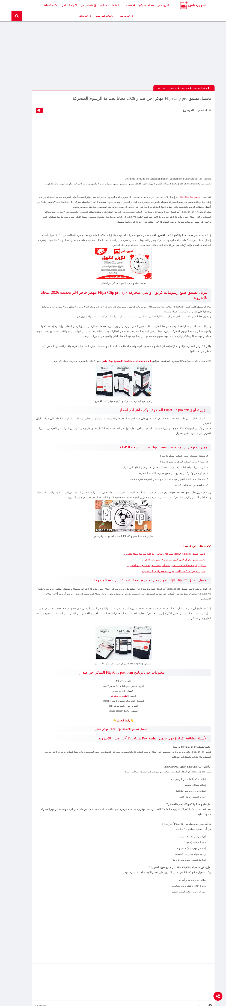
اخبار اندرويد (30, 95)
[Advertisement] (142, 51)
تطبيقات (139, 5)
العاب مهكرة (155, 5)
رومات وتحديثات (54, 138)
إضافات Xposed (54, 101)
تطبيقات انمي (97, 5)
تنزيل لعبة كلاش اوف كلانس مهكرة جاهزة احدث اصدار (33, 285)
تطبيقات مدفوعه (138, 729)
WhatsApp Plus (60, 5)
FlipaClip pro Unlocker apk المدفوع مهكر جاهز (125, 384)
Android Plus (199, 5)
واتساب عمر (42, 5)
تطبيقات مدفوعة (171, 80)
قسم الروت (56, 144)
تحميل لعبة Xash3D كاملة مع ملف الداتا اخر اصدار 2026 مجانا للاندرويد (34, 73)
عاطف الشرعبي (201, 80)
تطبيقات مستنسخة (27, 126)
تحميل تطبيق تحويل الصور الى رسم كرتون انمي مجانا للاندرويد (171, 593)
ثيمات (33, 132)
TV (34, 144)
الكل (60, 95)
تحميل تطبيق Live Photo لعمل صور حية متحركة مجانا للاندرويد (171, 604)
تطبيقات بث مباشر (119, 5)
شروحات (32, 138)
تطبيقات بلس (29, 120)
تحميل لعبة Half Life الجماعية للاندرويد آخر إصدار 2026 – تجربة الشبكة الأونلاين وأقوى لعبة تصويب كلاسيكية (34, 174)
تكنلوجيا (58, 132)
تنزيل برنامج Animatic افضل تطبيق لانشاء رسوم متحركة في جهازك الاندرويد (165, 599)
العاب (33, 101)
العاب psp (31, 107)
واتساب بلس (78, 5)
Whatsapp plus (55, 150)
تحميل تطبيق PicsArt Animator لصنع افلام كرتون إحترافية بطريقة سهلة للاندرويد (162, 587)
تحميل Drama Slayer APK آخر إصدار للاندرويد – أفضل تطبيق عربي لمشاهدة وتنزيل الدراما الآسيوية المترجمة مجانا (34, 223)
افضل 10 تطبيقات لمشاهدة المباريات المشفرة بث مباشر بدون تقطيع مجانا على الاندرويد (32, 186)
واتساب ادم (94, 16)
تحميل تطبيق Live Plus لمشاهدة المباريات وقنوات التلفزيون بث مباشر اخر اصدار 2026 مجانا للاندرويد (33, 198)
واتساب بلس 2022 (115, 16)
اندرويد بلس (172, 5)
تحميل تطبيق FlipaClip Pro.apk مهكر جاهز (140, 762)
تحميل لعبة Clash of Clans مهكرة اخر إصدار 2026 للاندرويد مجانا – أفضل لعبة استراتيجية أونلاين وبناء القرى (34, 249)
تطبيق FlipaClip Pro (188, 196)
